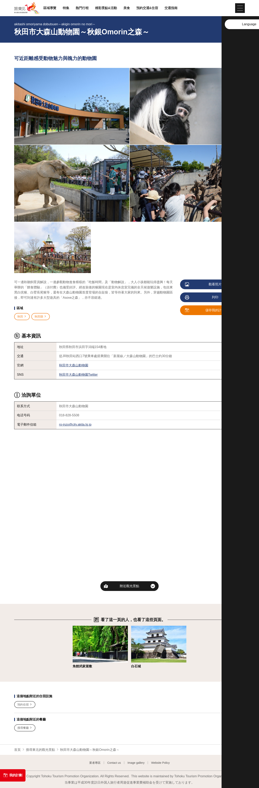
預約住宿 (24, 704)
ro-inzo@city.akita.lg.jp (75, 424)
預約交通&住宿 (147, 8)
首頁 (17, 749)
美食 (126, 8)
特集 (66, 8)
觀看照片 (203, 285)
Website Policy (160, 762)
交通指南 (171, 8)
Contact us (114, 762)
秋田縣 (41, 316)
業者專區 (95, 762)
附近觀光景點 (129, 586)
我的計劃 (12, 775)
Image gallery (135, 762)
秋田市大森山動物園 (73, 365)
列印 (201, 297)
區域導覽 (49, 8)
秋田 (22, 316)
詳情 (76, 627)
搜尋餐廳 (24, 728)
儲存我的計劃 (205, 310)
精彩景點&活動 (106, 8)
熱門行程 (82, 8)
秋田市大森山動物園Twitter (78, 374)
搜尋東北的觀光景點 (40, 749)
